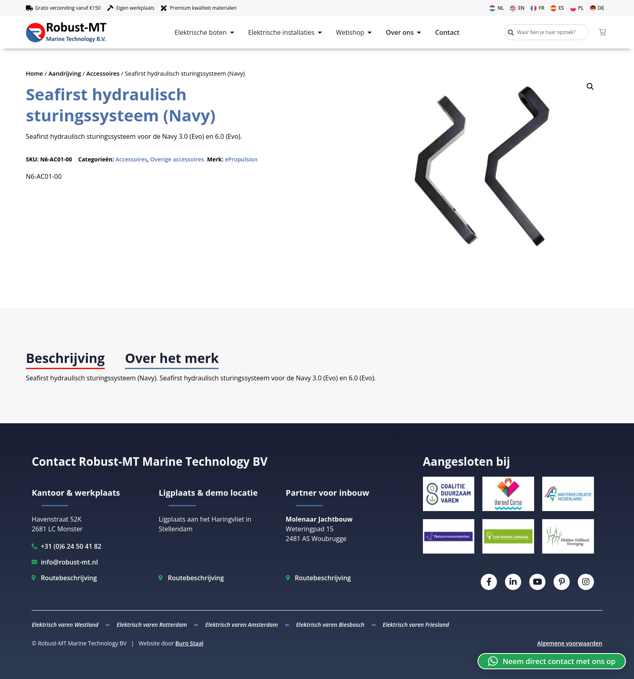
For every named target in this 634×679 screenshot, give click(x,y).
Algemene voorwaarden (569, 643)
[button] (590, 86)
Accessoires (103, 73)
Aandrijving (65, 73)
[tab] (65, 358)
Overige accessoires (177, 159)
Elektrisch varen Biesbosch (330, 624)
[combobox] (546, 32)
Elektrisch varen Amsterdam (241, 624)
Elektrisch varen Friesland (416, 624)
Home (34, 73)
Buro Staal (189, 643)
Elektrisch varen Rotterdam (151, 624)
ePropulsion (241, 159)
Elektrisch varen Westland (65, 624)
